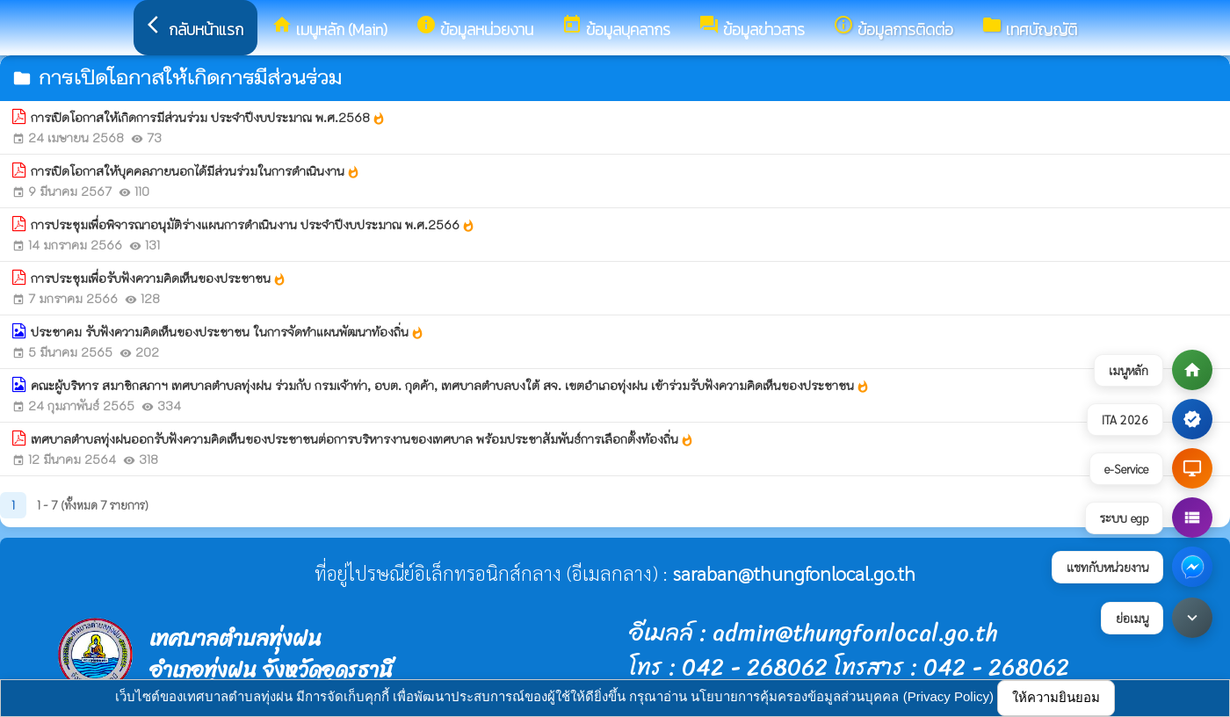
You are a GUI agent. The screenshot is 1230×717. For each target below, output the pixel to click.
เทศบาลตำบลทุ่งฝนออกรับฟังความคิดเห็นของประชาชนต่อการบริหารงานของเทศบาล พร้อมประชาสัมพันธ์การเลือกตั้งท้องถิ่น (362, 439)
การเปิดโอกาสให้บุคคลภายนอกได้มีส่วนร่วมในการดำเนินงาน (195, 171)
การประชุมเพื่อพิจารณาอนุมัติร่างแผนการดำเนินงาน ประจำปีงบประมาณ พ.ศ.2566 (253, 225)
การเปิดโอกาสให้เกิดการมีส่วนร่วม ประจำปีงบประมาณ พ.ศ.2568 (208, 118)
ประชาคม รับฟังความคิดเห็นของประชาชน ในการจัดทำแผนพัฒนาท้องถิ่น (227, 332)
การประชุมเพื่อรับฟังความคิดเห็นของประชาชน (158, 278)
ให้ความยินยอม (1056, 697)
